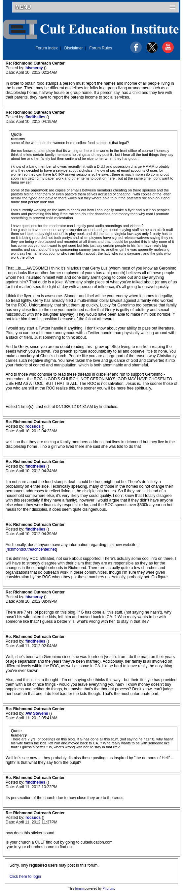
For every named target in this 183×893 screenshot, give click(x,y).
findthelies (35, 117)
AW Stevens (37, 713)
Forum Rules (100, 48)
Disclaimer (73, 48)
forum (79, 888)
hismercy (34, 68)
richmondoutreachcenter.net (31, 549)
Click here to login (25, 876)
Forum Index (46, 48)
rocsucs (33, 426)
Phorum (108, 888)
